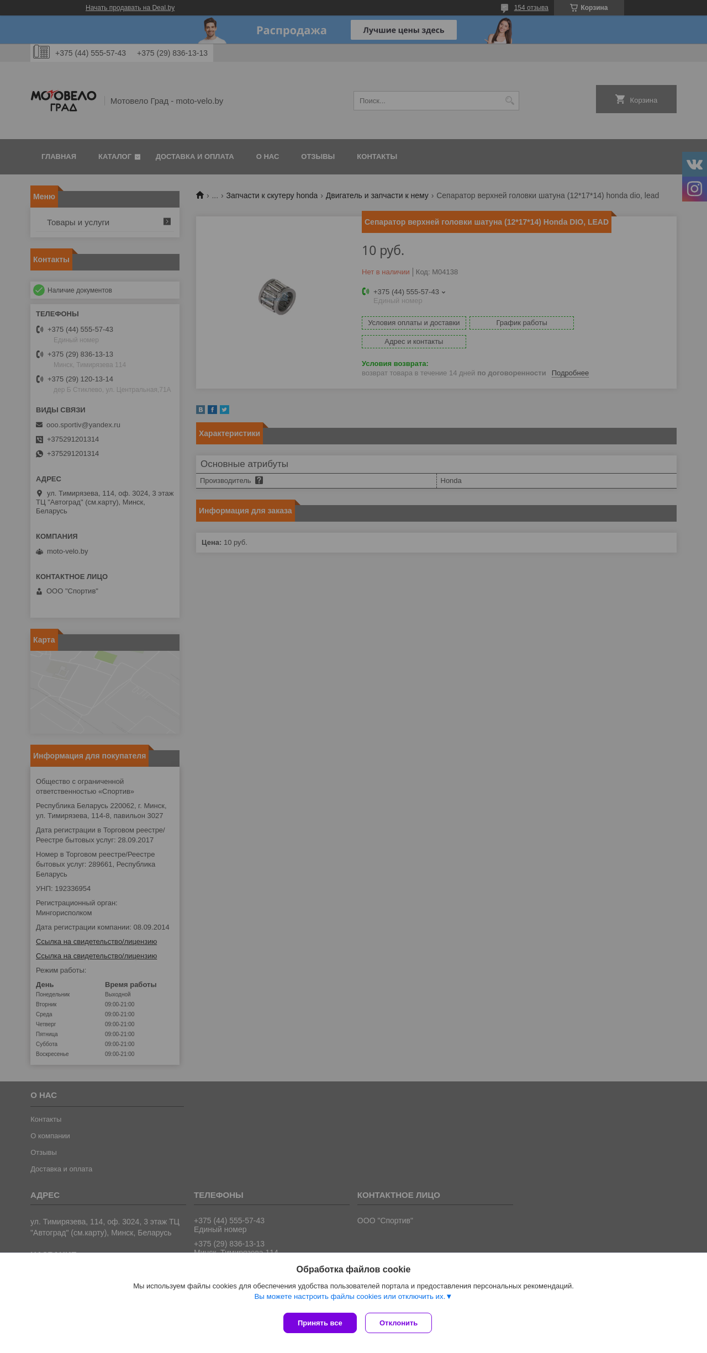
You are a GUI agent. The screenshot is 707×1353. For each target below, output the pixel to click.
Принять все (320, 1323)
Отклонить (401, 1323)
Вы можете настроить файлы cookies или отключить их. (349, 1298)
